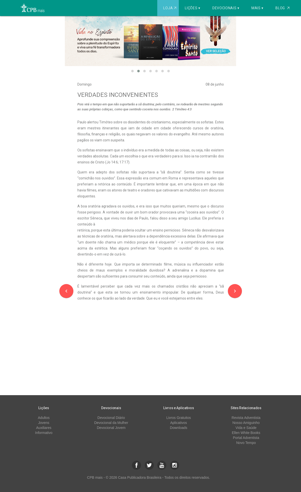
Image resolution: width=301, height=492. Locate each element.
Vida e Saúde (246, 428)
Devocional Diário (111, 418)
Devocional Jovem (111, 428)
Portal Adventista (246, 438)
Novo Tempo (246, 443)
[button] (132, 71)
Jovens (43, 423)
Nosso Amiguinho (246, 423)
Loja (170, 8)
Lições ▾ (192, 8)
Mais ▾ (257, 8)
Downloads (178, 428)
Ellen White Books (246, 433)
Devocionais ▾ (225, 8)
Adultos (44, 418)
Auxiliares (43, 428)
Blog (282, 8)
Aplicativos (178, 423)
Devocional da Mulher (111, 423)
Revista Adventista (246, 418)
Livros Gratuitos (178, 418)
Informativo (43, 433)
